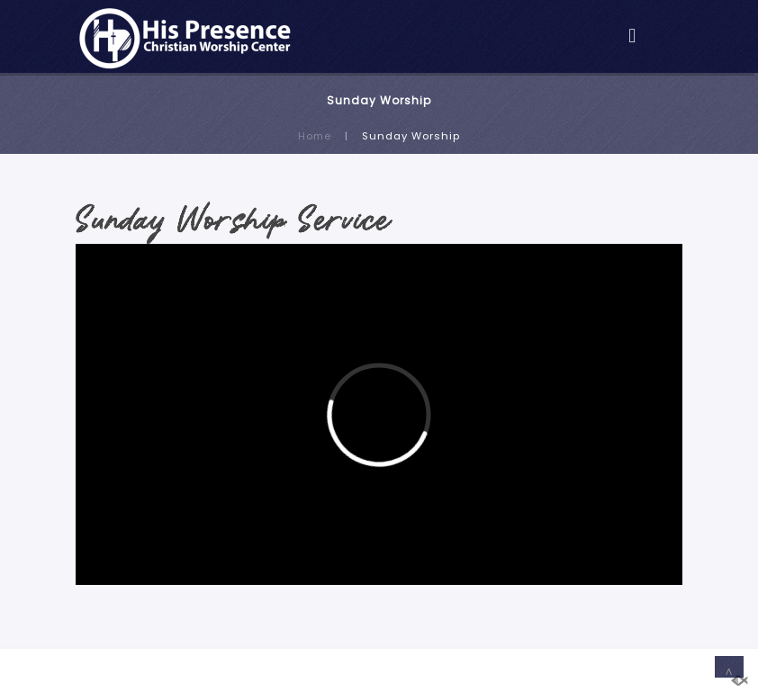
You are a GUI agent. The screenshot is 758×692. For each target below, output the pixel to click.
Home (314, 136)
